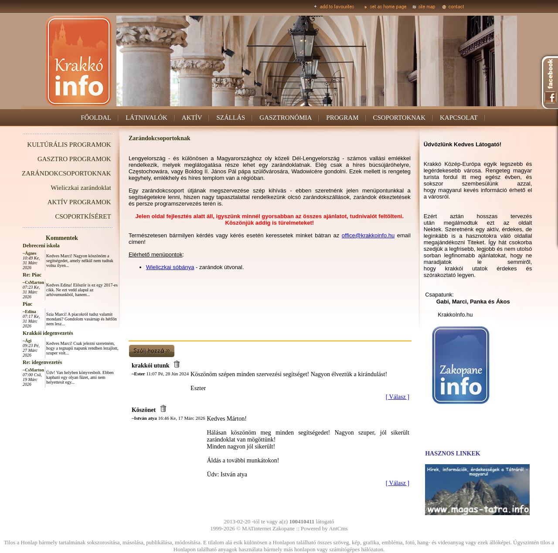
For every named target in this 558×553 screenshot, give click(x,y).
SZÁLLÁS (230, 117)
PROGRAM (342, 117)
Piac (27, 304)
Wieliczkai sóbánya (170, 267)
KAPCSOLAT (459, 117)
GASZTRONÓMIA (285, 117)
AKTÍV (192, 117)
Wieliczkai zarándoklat (81, 187)
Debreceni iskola (41, 246)
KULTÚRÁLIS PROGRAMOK (69, 144)
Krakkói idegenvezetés (48, 333)
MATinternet (256, 528)
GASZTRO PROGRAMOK (74, 158)
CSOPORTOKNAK (399, 117)
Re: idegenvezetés (42, 362)
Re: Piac (32, 275)
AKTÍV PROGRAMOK (79, 202)
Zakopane (283, 528)
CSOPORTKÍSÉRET (83, 216)
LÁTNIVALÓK (146, 117)
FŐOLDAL (96, 117)
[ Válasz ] (397, 397)
